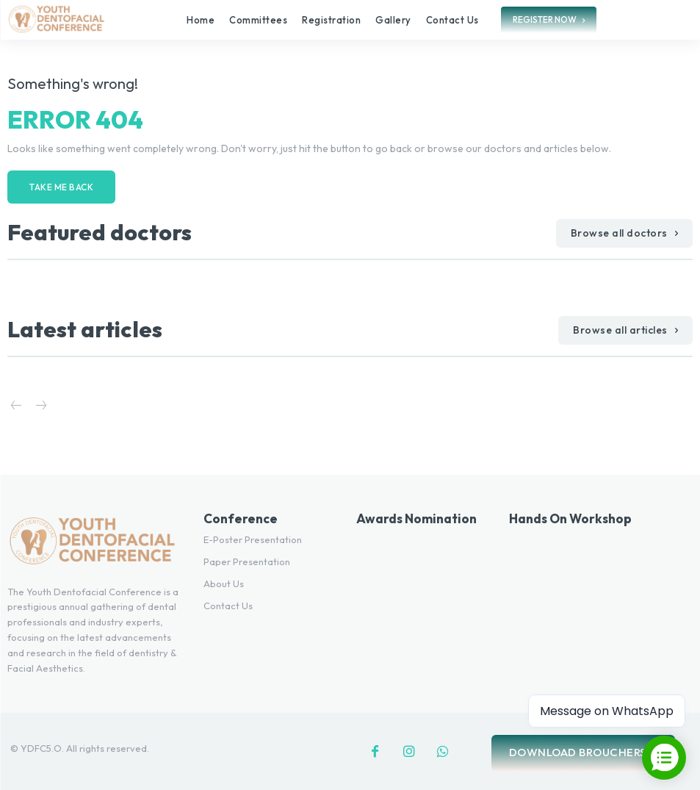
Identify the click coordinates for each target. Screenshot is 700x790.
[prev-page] (16, 404)
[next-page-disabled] (40, 404)
